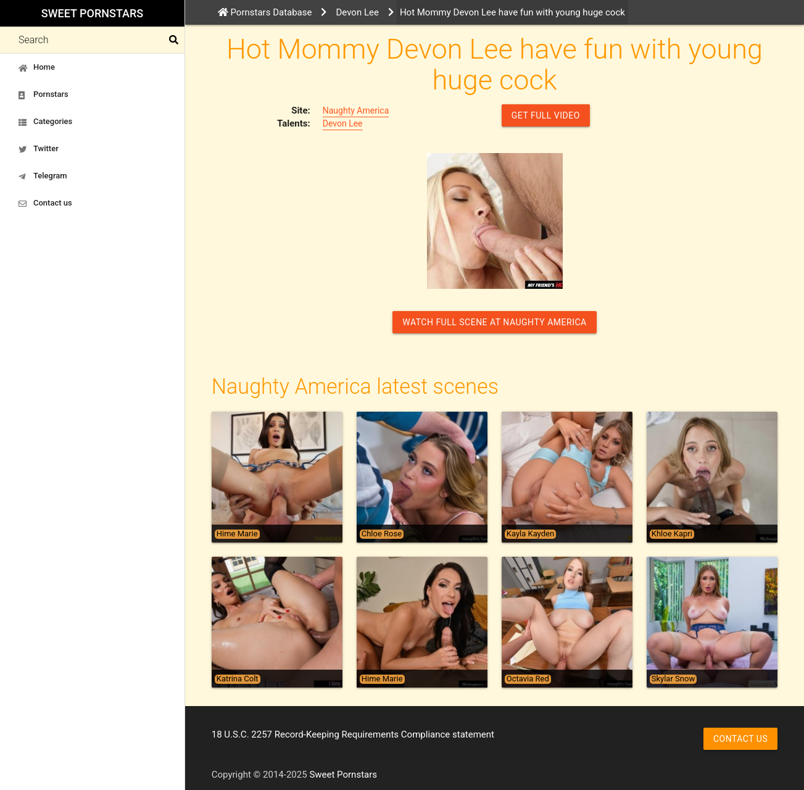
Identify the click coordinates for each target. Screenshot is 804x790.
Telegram (43, 175)
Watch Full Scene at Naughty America (494, 322)
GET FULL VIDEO (546, 115)
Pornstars (43, 94)
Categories (45, 121)
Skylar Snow (673, 679)
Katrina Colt (238, 679)
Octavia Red (528, 679)
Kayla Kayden (530, 534)
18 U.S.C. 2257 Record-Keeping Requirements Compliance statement (353, 734)
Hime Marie (237, 534)
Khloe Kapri (672, 534)
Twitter (39, 148)
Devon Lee (343, 123)
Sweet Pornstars (92, 13)
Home (37, 67)
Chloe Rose (382, 534)
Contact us (45, 203)
